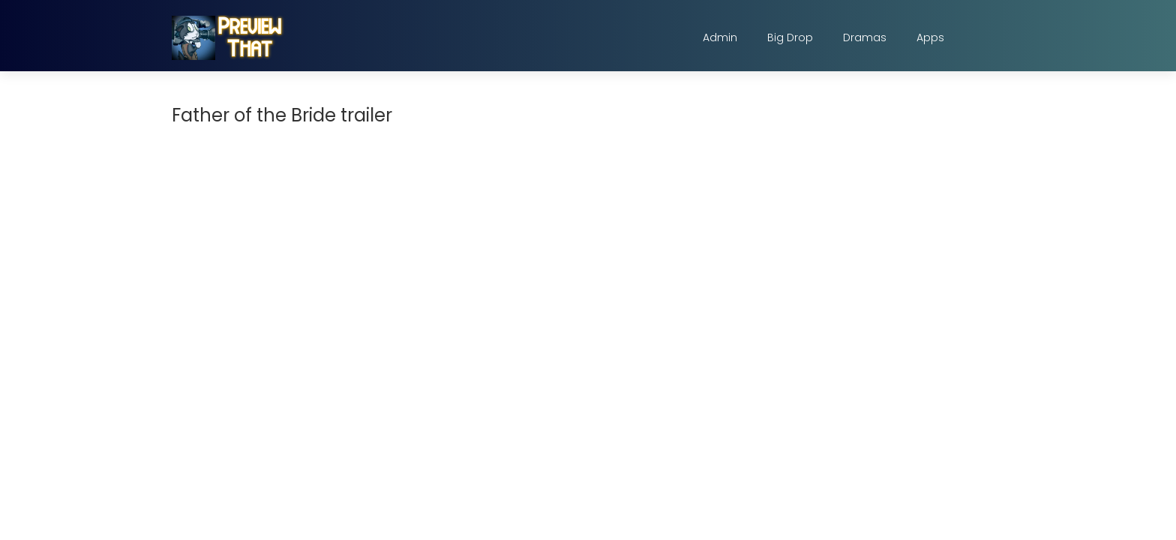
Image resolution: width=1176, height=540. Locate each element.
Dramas (864, 37)
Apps (930, 37)
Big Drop (790, 37)
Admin (720, 37)
